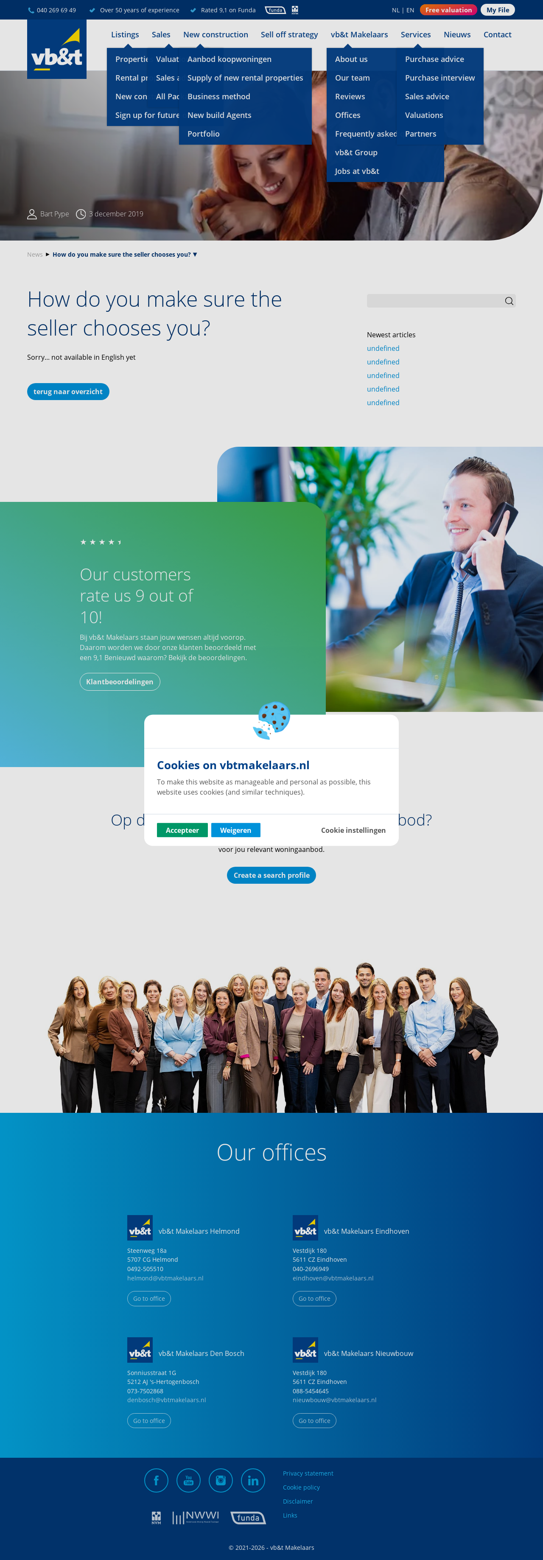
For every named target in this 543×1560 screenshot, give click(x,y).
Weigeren (236, 830)
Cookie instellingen (353, 830)
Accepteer (182, 830)
